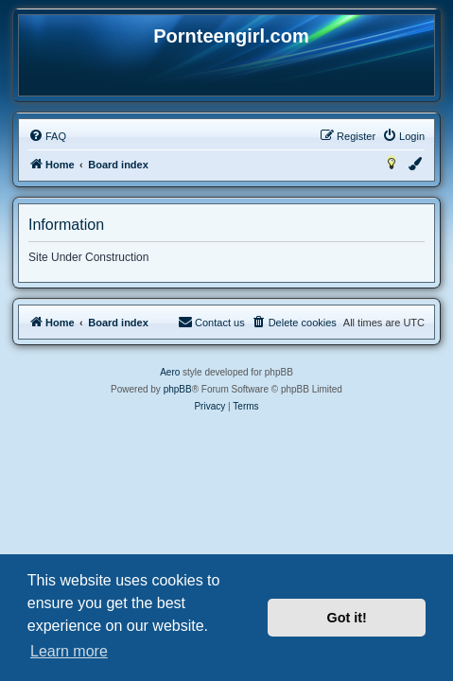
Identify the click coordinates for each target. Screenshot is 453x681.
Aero (170, 372)
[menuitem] (47, 136)
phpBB (178, 389)
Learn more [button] (69, 651)
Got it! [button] (347, 617)
